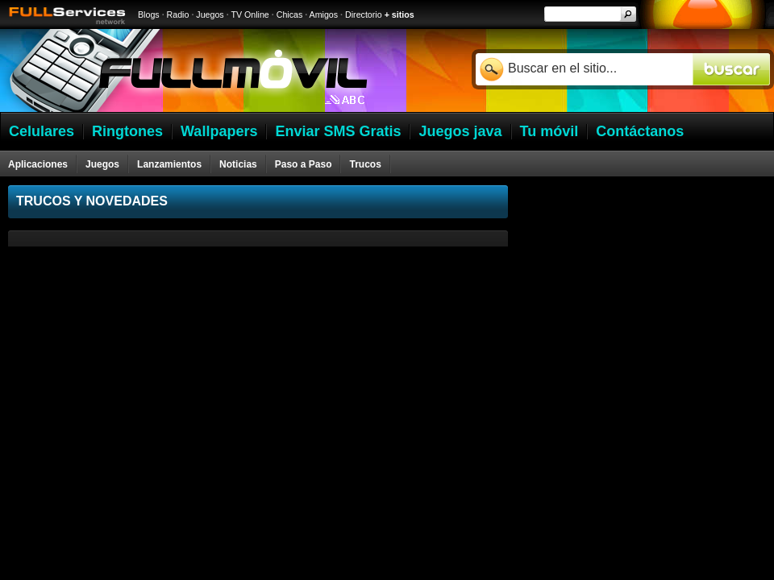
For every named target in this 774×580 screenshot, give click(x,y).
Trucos (365, 164)
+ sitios (399, 14)
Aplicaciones (38, 164)
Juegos (209, 14)
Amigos (324, 14)
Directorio (363, 14)
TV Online (249, 14)
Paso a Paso (303, 164)
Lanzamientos (169, 164)
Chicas (290, 14)
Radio (178, 14)
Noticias (238, 164)
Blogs (149, 14)
